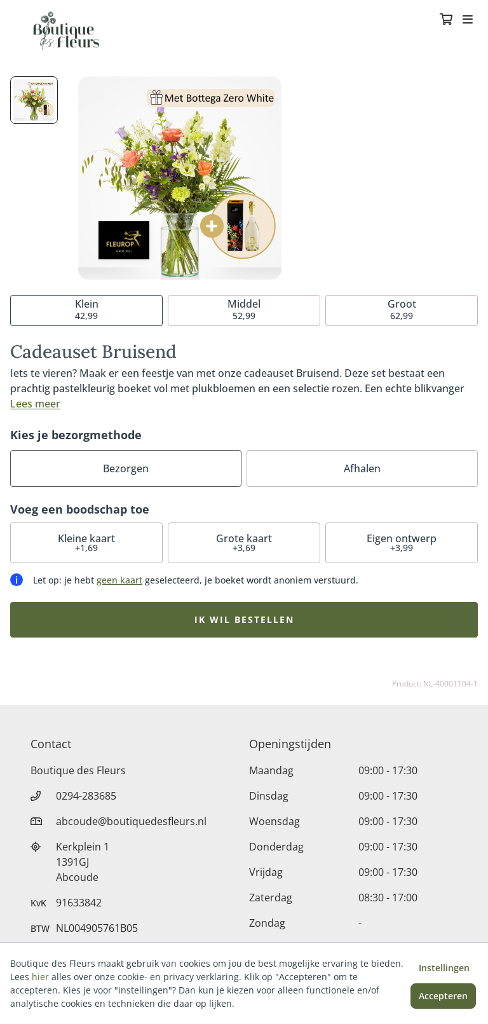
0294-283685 (86, 796)
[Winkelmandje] (446, 20)
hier (40, 977)
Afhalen (362, 468)
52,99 (244, 309)
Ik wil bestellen (244, 619)
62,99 (402, 309)
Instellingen (444, 968)
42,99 (86, 309)
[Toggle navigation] (468, 20)
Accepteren (443, 996)
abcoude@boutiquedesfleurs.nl (131, 821)
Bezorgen (126, 468)
